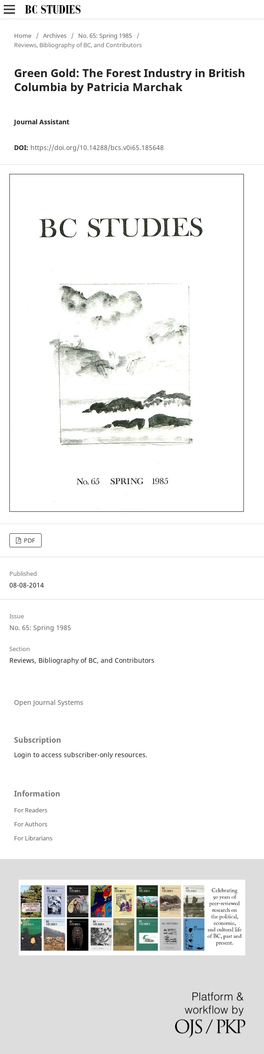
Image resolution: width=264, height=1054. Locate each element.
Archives (54, 35)
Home (22, 35)
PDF (28, 540)
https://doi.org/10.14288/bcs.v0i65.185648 (97, 147)
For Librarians (33, 838)
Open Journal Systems (48, 702)
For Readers (30, 810)
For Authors (30, 824)
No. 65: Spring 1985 (105, 35)
